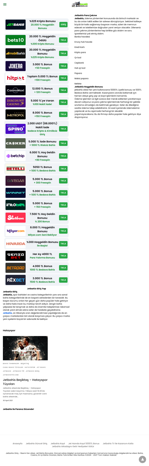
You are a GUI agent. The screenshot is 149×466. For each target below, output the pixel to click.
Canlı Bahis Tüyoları (13, 370)
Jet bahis (41, 370)
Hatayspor (30, 370)
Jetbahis (7, 315)
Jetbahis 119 (18, 374)
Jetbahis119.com (11, 377)
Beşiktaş (25, 366)
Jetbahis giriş (33, 374)
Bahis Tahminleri (11, 366)
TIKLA (63, 40)
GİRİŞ (63, 24)
